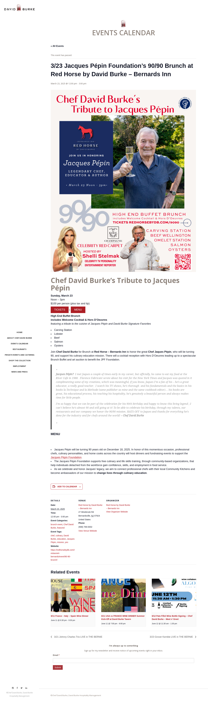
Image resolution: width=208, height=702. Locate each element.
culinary (59, 535)
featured (60, 528)
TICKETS (59, 309)
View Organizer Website (117, 512)
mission (60, 542)
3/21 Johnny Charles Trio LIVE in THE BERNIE (77, 637)
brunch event (56, 524)
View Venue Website (87, 531)
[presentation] (73, 595)
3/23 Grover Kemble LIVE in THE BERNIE (172, 637)
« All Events (57, 46)
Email (56, 655)
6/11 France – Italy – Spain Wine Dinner (69, 616)
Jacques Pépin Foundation (66, 457)
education (61, 539)
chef (52, 535)
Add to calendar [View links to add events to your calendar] (67, 486)
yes (66, 542)
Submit (58, 667)
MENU (78, 309)
